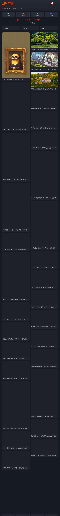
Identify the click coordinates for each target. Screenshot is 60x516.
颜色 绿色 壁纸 (18, 8)
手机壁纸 (7, 8)
